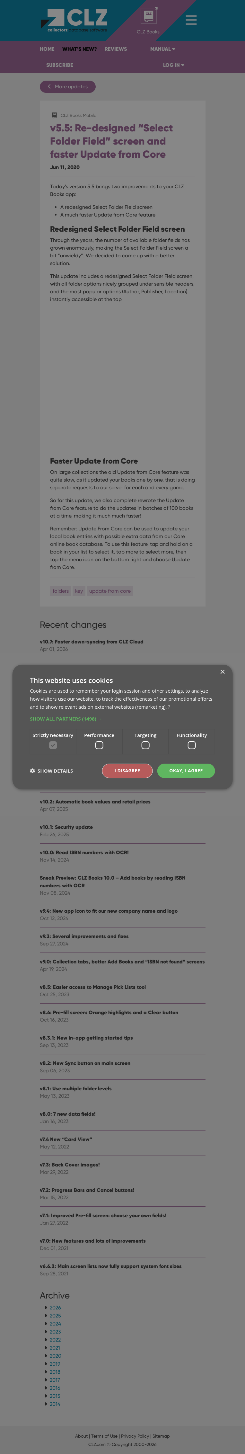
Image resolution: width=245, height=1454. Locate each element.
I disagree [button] (127, 770)
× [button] (222, 672)
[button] (122, 719)
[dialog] (122, 727)
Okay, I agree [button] (186, 770)
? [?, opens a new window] (169, 707)
